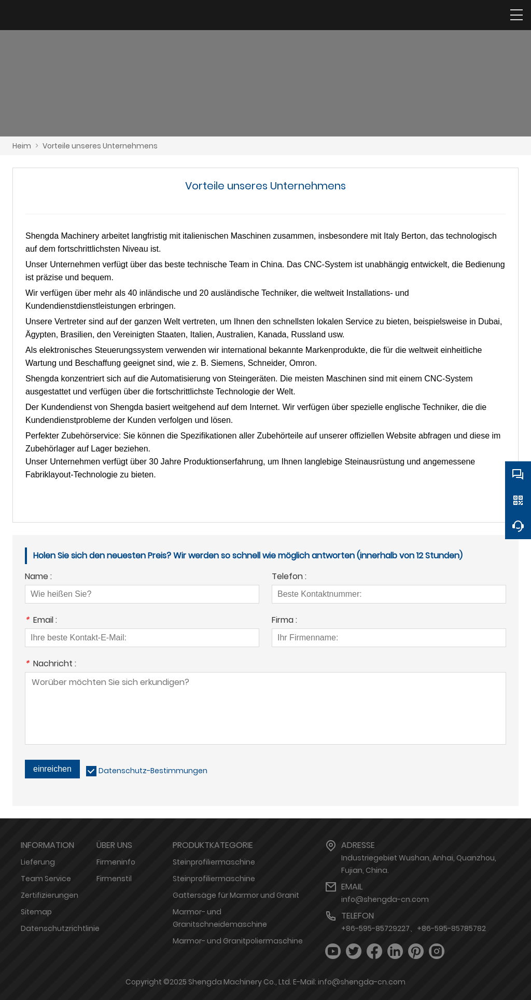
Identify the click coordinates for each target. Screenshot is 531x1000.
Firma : (284, 621)
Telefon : (289, 577)
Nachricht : (50, 664)
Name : (38, 577)
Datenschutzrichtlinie (60, 928)
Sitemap (36, 912)
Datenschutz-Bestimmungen (153, 770)
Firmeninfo (115, 862)
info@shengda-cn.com (385, 899)
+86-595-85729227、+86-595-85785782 (413, 928)
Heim (21, 146)
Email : (41, 621)
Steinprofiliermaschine (214, 862)
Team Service (46, 878)
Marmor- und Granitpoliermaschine (238, 941)
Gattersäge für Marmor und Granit (236, 895)
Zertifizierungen (49, 895)
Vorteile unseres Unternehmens (100, 146)
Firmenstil (114, 878)
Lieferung (38, 862)
